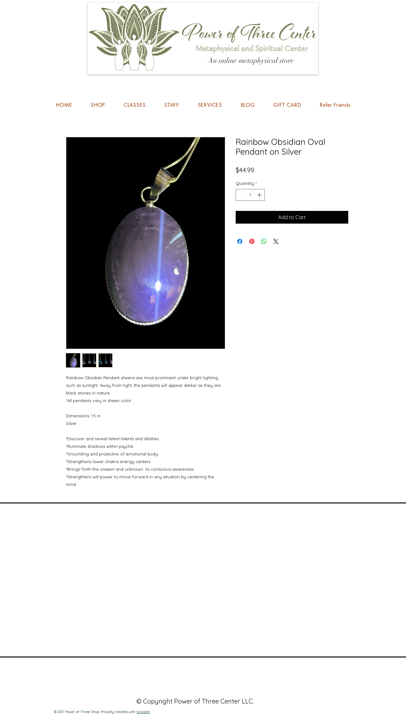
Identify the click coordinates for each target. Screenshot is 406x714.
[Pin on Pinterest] (252, 241)
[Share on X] (276, 241)
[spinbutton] (250, 194)
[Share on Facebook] (240, 241)
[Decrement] (241, 194)
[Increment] (260, 194)
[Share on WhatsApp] (264, 241)
